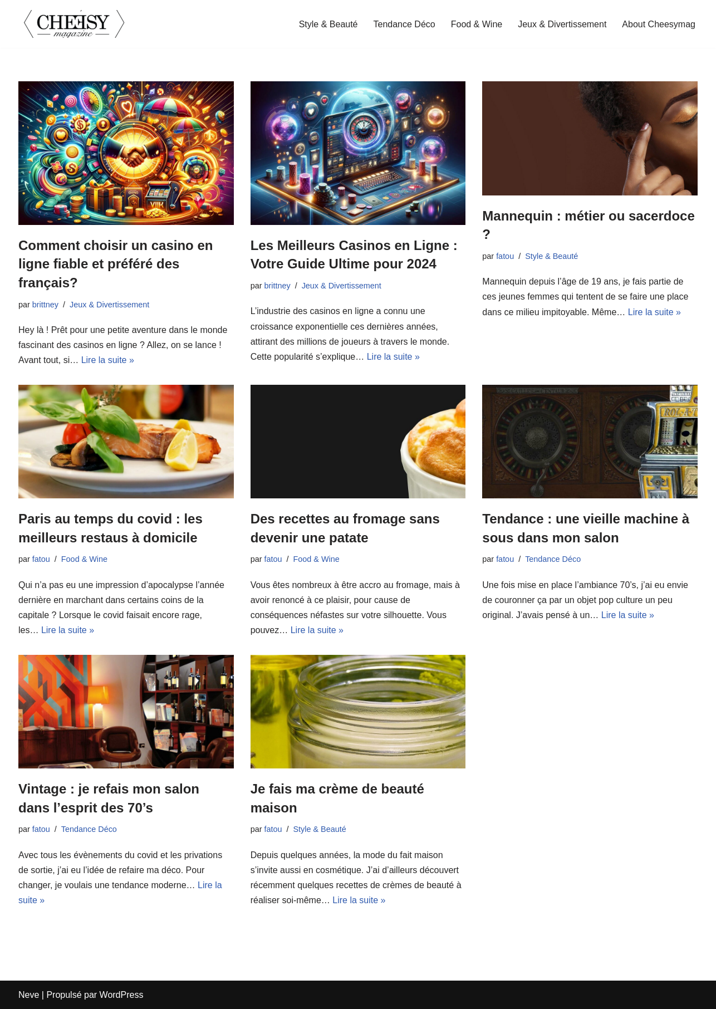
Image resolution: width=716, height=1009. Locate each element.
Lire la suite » (107, 360)
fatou (505, 256)
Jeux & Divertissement (562, 24)
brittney (45, 304)
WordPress (122, 995)
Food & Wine (476, 24)
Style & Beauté (328, 24)
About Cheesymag (658, 24)
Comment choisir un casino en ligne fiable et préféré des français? (115, 264)
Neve (28, 995)
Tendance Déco (404, 24)
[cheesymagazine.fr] (74, 24)
